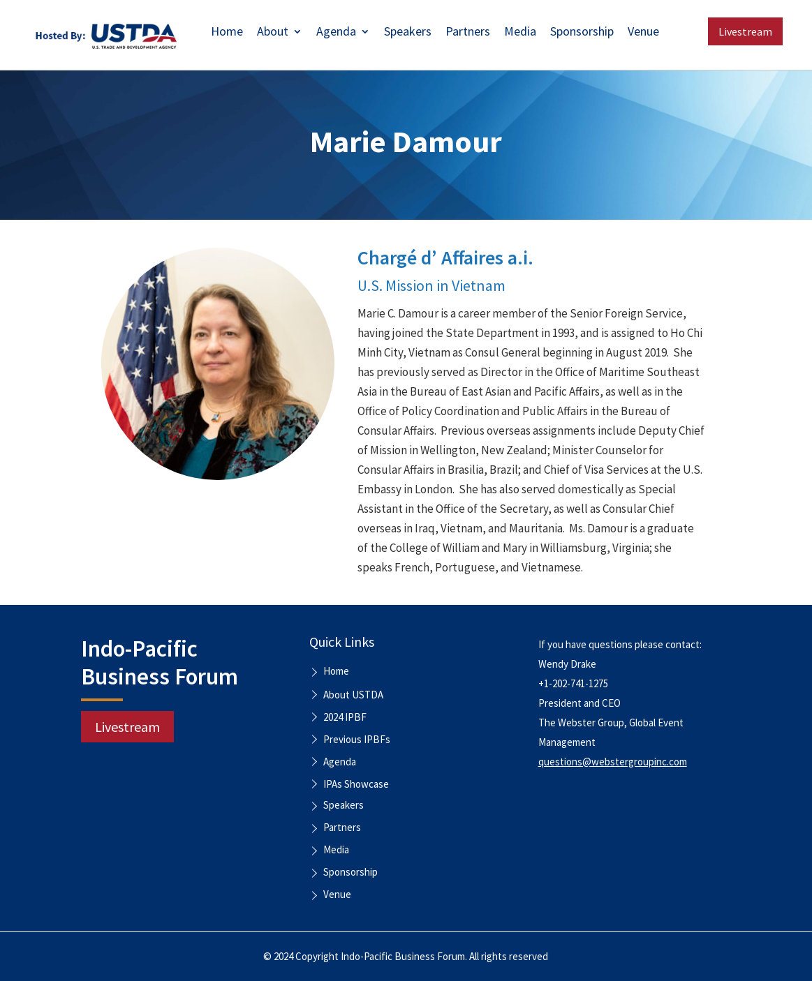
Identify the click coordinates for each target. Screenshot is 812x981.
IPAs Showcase (356, 784)
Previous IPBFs (356, 739)
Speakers (407, 33)
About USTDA (353, 694)
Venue (643, 33)
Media (520, 33)
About (272, 33)
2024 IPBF (345, 717)
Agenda (336, 33)
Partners (467, 33)
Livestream (745, 31)
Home (227, 33)
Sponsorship (582, 33)
